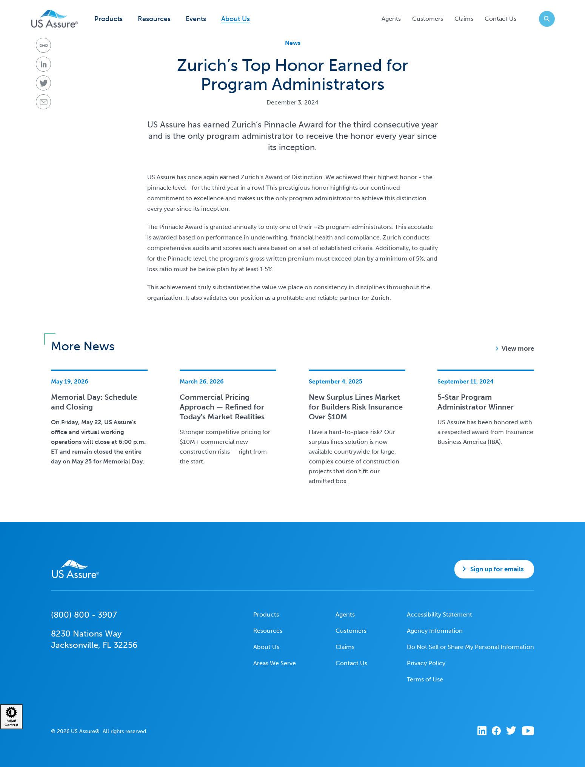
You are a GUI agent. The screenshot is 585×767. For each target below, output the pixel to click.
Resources (154, 19)
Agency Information (435, 630)
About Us (235, 19)
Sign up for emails (497, 569)
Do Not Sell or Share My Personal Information (470, 646)
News (292, 42)
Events (196, 19)
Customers (427, 18)
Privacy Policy (426, 663)
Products (108, 19)
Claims (463, 18)
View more (518, 348)
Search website (544, 18)
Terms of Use (425, 679)
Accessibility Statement (439, 614)
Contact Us (500, 18)
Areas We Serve (274, 663)
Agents (391, 18)
